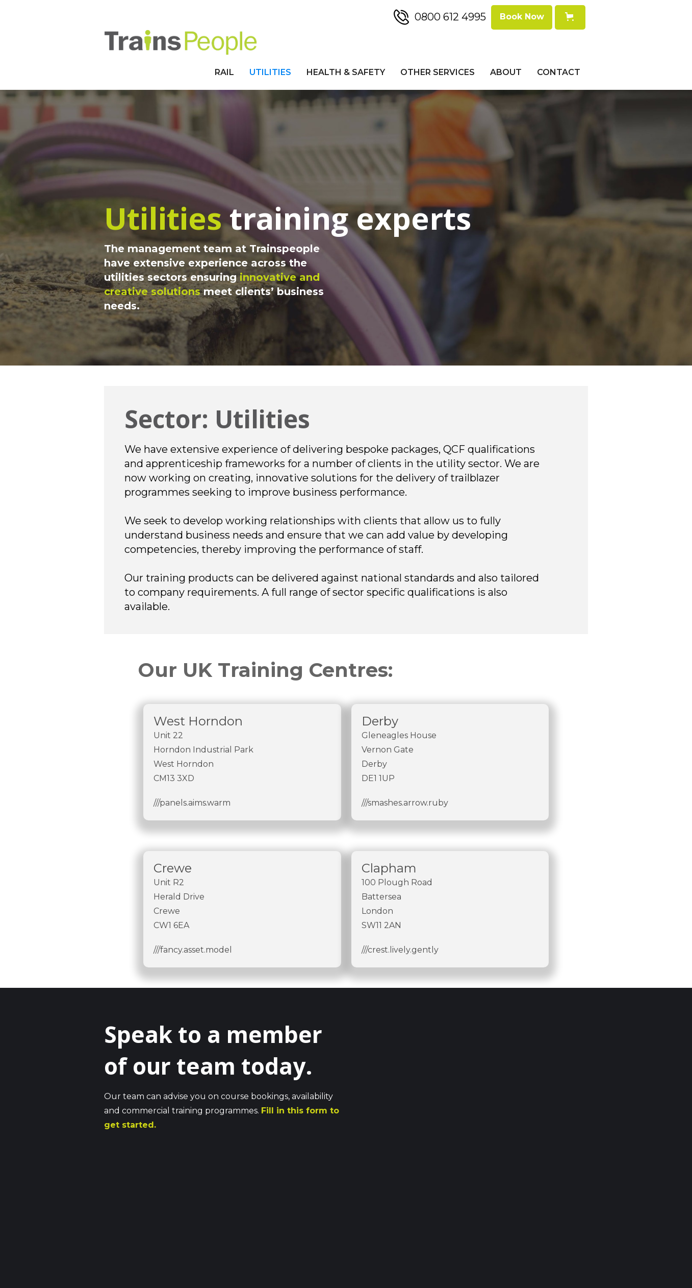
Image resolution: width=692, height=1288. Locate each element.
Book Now (522, 16)
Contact (558, 72)
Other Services (437, 72)
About (506, 72)
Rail (224, 72)
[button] (570, 17)
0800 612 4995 (450, 17)
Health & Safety (345, 72)
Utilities (270, 72)
